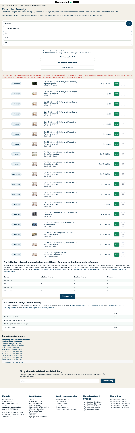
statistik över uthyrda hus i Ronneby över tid (38, 308)
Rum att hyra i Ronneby (10, 347)
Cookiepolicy (33, 413)
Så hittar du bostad (67, 57)
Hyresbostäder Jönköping (119, 405)
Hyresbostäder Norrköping (119, 407)
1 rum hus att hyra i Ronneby (12, 349)
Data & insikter (61, 401)
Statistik (59, 405)
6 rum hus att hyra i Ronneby (12, 357)
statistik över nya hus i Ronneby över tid (88, 269)
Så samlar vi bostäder (37, 409)
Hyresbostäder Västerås (91, 410)
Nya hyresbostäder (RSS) (38, 417)
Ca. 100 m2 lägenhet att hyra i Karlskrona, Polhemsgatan (56, 254)
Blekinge (28, 5)
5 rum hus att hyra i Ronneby (12, 355)
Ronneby (36, 5)
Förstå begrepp (68, 67)
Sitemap (32, 415)
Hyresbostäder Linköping (119, 401)
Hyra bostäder (7, 5)
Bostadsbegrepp (62, 407)
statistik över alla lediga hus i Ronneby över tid (50, 269)
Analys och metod (62, 399)
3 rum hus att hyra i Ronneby (12, 351)
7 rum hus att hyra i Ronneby (12, 359)
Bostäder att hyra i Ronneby (12, 344)
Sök (129, 23)
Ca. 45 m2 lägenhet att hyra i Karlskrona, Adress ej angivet (60, 173)
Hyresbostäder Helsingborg (120, 403)
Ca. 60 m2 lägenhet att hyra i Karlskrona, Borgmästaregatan (60, 153)
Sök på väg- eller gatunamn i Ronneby (16, 340)
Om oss (31, 399)
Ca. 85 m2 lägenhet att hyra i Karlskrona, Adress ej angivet (60, 93)
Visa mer (66, 296)
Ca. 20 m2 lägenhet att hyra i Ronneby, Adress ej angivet (60, 133)
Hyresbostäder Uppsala (91, 408)
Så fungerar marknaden (67, 62)
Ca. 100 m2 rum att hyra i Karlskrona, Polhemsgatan (59, 223)
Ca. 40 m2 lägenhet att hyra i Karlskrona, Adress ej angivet (60, 113)
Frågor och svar (61, 403)
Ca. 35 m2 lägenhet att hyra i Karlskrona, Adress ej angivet (60, 203)
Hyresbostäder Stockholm (92, 402)
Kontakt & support (35, 401)
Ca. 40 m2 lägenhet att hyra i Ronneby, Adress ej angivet (60, 123)
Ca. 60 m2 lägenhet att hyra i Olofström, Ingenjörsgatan (60, 83)
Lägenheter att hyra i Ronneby (13, 346)
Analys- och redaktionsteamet (67, 409)
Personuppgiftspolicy (36, 411)
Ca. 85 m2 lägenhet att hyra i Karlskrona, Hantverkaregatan (60, 243)
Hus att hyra (18, 5)
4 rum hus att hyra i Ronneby (12, 353)
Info (116, 84)
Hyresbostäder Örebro (118, 399)
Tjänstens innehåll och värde (39, 407)
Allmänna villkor (34, 405)
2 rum (44, 5)
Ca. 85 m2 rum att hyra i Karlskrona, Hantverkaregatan (59, 233)
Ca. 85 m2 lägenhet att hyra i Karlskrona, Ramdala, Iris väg (60, 163)
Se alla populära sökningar (13, 362)
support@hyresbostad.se (11, 407)
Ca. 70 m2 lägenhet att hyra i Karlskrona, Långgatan (60, 213)
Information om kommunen (12, 342)
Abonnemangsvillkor (36, 403)
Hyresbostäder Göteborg (92, 404)
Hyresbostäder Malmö (91, 406)
